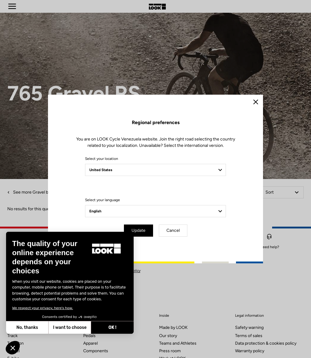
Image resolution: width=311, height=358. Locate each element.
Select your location (101, 159)
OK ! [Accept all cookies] (112, 327)
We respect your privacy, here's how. (42, 308)
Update (138, 230)
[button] (12, 347)
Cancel (173, 230)
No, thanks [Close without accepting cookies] (27, 327)
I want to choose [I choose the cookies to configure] (70, 327)
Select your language (102, 200)
